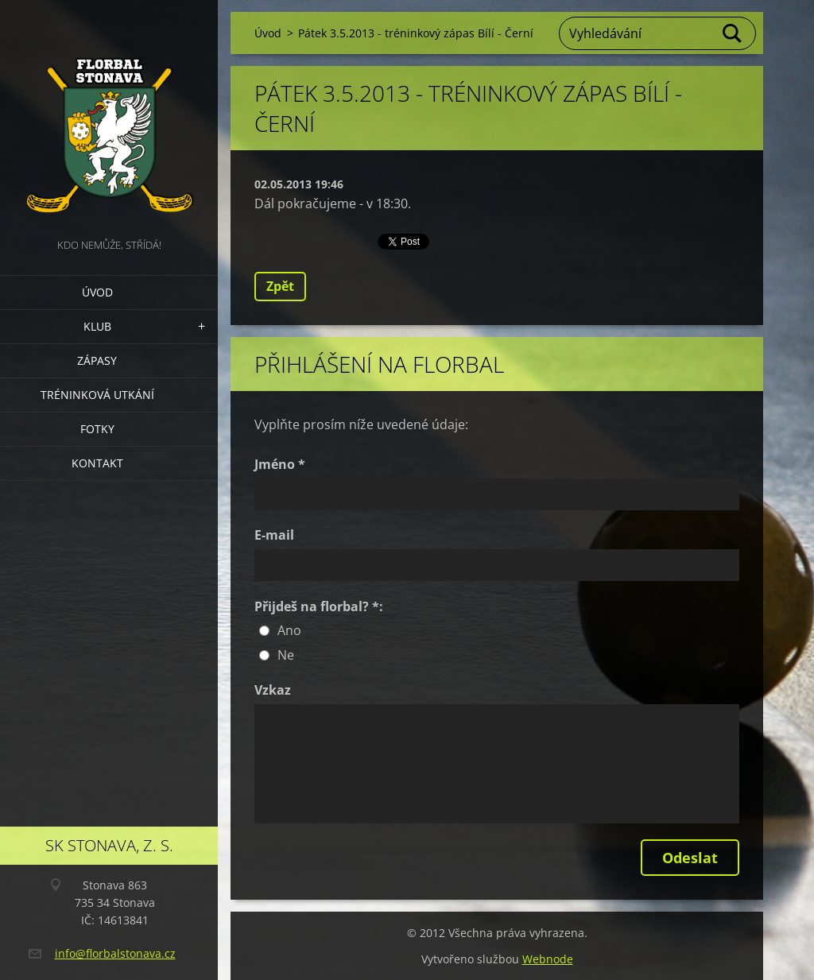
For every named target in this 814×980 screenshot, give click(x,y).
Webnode (547, 958)
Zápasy (97, 360)
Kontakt (97, 463)
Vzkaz (272, 690)
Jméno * (279, 464)
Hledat (733, 33)
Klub (97, 326)
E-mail (274, 535)
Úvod (97, 292)
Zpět (280, 286)
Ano (289, 630)
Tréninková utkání (97, 394)
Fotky (97, 428)
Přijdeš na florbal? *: (318, 606)
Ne (285, 655)
